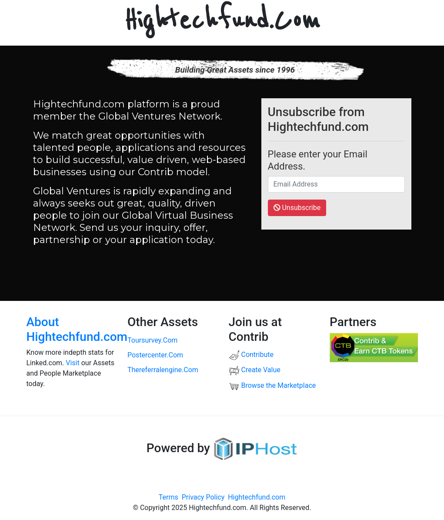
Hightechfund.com (256, 497)
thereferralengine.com (162, 370)
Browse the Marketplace (272, 385)
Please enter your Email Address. (317, 160)
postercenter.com (155, 355)
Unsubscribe (297, 207)
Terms (168, 497)
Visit (72, 363)
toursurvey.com (152, 340)
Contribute (251, 354)
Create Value (254, 370)
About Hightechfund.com (77, 329)
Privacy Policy (203, 497)
